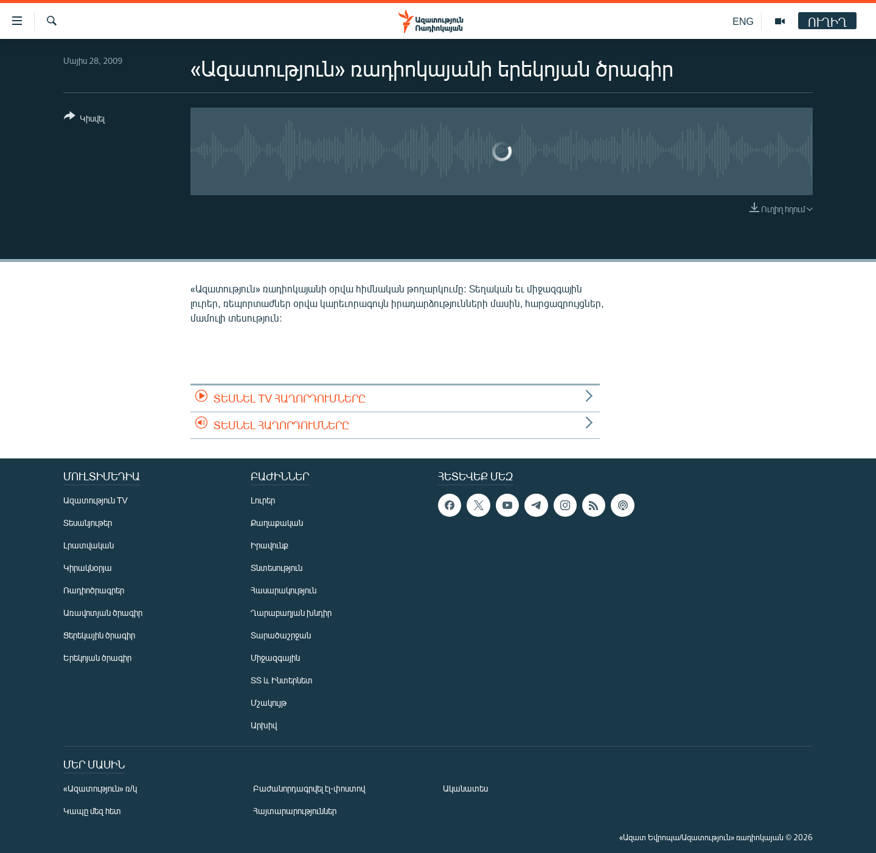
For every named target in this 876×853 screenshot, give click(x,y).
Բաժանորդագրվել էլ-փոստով (309, 788)
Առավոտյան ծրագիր (102, 612)
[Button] (84, 119)
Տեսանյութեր (87, 522)
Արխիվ (264, 725)
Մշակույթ (269, 702)
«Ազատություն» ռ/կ (100, 788)
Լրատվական (88, 545)
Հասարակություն (283, 590)
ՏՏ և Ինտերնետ (282, 680)
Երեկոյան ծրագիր (97, 657)
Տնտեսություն (276, 567)
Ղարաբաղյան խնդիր (291, 612)
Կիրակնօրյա (87, 567)
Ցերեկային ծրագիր (99, 635)
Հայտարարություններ (294, 811)
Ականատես (465, 788)
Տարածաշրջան (281, 635)
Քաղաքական (277, 522)
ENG (743, 21)
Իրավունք (269, 545)
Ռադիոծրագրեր (93, 590)
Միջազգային (275, 657)
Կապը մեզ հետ (92, 811)
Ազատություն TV (95, 500)
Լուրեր (263, 500)
